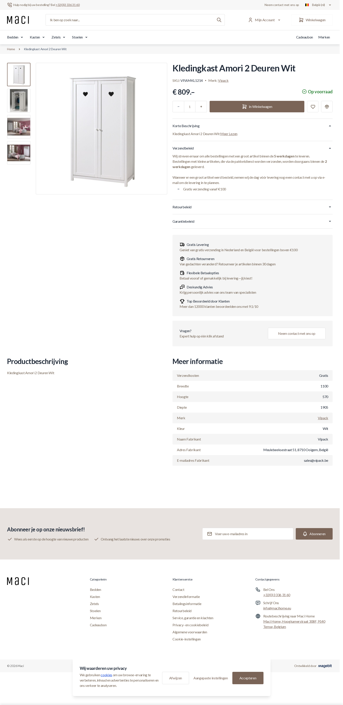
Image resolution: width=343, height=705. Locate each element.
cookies (106, 675)
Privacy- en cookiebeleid (190, 625)
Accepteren (247, 678)
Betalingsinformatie (186, 604)
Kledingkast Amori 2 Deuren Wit (45, 49)
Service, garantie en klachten (192, 618)
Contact (178, 589)
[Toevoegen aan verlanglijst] (312, 106)
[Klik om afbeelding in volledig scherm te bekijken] (101, 128)
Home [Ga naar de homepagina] (11, 49)
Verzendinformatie (186, 596)
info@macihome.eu (277, 608)
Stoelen (80, 37)
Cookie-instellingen (186, 639)
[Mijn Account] (265, 20)
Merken (324, 37)
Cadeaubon (304, 37)
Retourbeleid (181, 611)
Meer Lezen (228, 134)
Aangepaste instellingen (210, 678)
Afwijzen (175, 678)
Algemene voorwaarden (189, 632)
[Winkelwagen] (312, 20)
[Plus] (201, 106)
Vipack (223, 80)
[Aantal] (189, 106)
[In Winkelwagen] (257, 106)
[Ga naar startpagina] (18, 20)
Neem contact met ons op (282, 5)
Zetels (59, 37)
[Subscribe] (314, 534)
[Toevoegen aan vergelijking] (327, 106)
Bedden (16, 37)
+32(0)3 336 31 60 (276, 595)
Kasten (38, 37)
